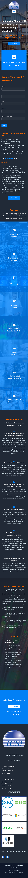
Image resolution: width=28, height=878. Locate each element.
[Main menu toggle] (14, 11)
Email (3, 101)
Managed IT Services (14, 870)
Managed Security (10, 872)
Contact (20, 872)
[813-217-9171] (6, 789)
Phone (3, 108)
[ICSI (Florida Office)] (7, 779)
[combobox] (3, 111)
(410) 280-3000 (14, 65)
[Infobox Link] (14, 233)
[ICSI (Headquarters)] (8, 766)
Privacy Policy (10, 874)
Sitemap (19, 874)
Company (4, 94)
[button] (14, 43)
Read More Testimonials (12, 671)
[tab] (14, 596)
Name (3, 86)
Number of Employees (7, 116)
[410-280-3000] (6, 773)
